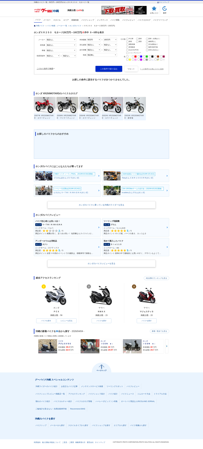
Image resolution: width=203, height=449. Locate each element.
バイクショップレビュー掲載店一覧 (50, 394)
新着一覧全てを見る (159, 331)
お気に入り (154, 13)
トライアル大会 (160, 394)
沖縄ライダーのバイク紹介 (47, 386)
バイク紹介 (113, 394)
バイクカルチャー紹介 (63, 401)
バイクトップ (41, 425)
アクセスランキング (76, 394)
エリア (66, 20)
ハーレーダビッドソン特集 (107, 401)
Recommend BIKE (77, 409)
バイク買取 (115, 20)
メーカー (47, 20)
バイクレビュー (128, 20)
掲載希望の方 (80, 442)
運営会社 (90, 442)
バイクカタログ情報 (84, 401)
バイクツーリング (160, 20)
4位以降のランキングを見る (156, 278)
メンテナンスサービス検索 (92, 386)
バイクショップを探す (101, 425)
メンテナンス (102, 20)
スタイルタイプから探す (78, 425)
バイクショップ (87, 20)
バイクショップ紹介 (96, 394)
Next (166, 346)
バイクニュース (127, 394)
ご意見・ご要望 (68, 442)
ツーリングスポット (115, 386)
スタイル (57, 20)
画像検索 (75, 20)
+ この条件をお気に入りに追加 (152, 69)
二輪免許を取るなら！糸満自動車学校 (51, 409)
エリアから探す (120, 425)
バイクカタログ (144, 20)
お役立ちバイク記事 (69, 386)
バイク (38, 20)
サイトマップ (163, 2)
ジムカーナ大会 (143, 394)
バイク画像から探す (138, 425)
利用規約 (37, 442)
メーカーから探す (57, 425)
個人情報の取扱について (51, 442)
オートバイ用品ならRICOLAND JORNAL (138, 401)
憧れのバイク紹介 (43, 401)
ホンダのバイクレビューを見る (101, 263)
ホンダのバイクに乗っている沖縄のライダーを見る (101, 205)
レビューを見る (66, 321)
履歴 (164, 13)
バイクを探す (46, 321)
